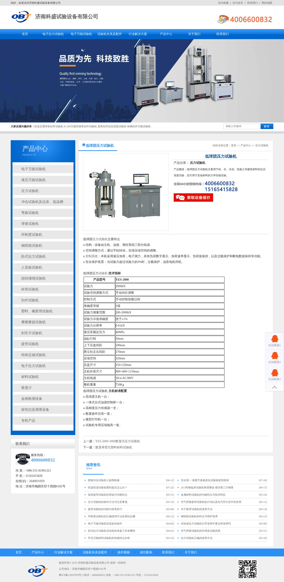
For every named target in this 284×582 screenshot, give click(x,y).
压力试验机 (30, 191)
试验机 (103, 273)
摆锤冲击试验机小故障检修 (103, 480)
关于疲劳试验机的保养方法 (196, 509)
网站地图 (267, 2)
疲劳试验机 (30, 344)
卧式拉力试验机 (33, 256)
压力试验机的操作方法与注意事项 (107, 501)
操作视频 (123, 552)
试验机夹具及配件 (109, 34)
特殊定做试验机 (33, 355)
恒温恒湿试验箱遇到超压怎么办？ (107, 487)
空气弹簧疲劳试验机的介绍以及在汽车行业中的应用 (211, 501)
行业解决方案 (138, 34)
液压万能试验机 (33, 180)
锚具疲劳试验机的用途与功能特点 (107, 494)
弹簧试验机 (30, 223)
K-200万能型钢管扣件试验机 (80, 126)
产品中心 (166, 34)
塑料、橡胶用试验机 (37, 311)
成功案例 (146, 552)
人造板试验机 (31, 267)
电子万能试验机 (81, 34)
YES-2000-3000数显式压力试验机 (117, 441)
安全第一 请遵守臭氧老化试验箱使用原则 (205, 480)
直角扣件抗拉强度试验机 (112, 126)
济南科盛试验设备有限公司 (66, 16)
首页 (25, 34)
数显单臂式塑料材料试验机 (113, 447)
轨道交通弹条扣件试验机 (48, 126)
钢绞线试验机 (31, 245)
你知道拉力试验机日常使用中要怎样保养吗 (206, 523)
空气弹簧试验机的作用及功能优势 (200, 530)
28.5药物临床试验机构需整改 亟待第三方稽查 (207, 487)
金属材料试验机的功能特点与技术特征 (203, 494)
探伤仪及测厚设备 (35, 409)
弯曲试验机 (30, 213)
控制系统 (92, 256)
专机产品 (28, 420)
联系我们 (252, 2)
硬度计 (26, 388)
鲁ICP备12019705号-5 (71, 575)
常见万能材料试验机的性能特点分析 (109, 538)
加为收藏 (223, 2)
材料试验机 (30, 377)
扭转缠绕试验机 (33, 278)
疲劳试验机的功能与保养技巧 (105, 509)
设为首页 (238, 2)
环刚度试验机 (31, 234)
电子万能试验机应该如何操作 (105, 523)
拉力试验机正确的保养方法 (196, 538)
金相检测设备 (31, 398)
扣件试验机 (30, 300)
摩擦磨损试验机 (33, 322)
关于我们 (194, 34)
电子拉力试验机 (53, 34)
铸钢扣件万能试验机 (139, 126)
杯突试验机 (30, 289)
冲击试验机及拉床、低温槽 (42, 202)
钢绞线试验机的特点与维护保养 (199, 516)
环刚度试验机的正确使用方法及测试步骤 (111, 516)
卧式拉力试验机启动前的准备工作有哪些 (111, 530)
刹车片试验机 (31, 333)
